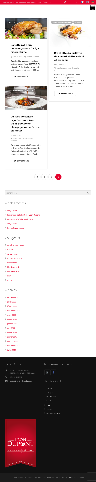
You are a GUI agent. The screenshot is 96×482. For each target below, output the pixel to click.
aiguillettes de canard (62, 22)
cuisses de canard (16, 90)
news (9, 276)
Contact (49, 409)
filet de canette (13, 271)
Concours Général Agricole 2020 (20, 219)
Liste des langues (53, 413)
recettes (36, 57)
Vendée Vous (79, 477)
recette (12, 22)
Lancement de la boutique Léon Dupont (23, 215)
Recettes (49, 401)
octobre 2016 (12, 341)
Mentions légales (31, 477)
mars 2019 (11, 315)
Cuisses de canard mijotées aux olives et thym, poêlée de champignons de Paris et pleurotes (26, 123)
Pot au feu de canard (15, 228)
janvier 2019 (12, 324)
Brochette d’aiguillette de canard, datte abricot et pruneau (69, 57)
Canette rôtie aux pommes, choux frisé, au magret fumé (25, 49)
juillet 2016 (11, 350)
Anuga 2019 (12, 223)
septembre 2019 (13, 310)
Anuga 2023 (12, 210)
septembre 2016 (13, 345)
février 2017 (12, 332)
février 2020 (12, 306)
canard (10, 249)
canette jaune (12, 254)
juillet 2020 (11, 302)
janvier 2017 (12, 337)
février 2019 (12, 319)
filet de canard (13, 267)
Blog (48, 405)
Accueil (49, 388)
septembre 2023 (13, 297)
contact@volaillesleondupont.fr (30, 2)
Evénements (12, 262)
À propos (49, 393)
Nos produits (51, 397)
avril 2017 (11, 328)
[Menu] (92, 7)
